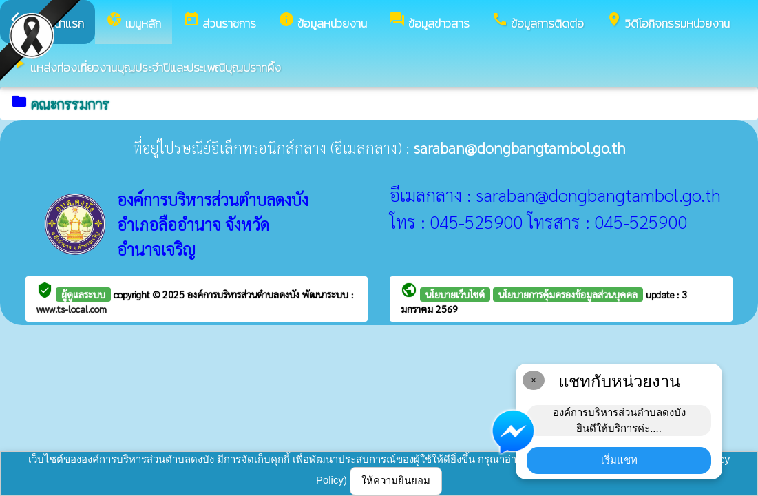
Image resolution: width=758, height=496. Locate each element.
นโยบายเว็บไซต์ (455, 294)
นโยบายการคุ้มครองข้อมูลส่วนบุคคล (568, 294)
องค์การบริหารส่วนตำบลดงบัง (244, 294)
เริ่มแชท (619, 460)
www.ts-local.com (71, 308)
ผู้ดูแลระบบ (83, 294)
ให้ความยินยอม (395, 480)
